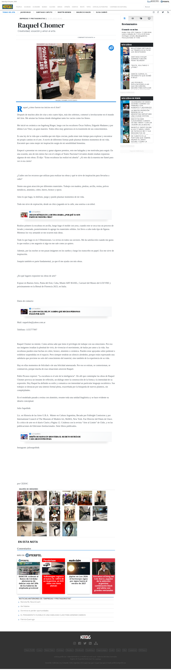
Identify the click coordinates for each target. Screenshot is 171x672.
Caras (39, 650)
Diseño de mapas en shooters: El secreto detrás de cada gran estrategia (55, 438)
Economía (40, 7)
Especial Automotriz (114, 7)
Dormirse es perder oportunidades (35, 610)
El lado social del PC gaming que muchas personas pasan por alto (54, 312)
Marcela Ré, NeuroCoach (30, 602)
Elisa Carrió (101, 12)
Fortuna (60, 650)
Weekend (79, 650)
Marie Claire (49, 650)
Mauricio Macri (83, 12)
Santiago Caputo (44, 12)
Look (112, 650)
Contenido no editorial (136, 7)
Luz (118, 650)
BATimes (142, 650)
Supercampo (102, 650)
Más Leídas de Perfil (131, 98)
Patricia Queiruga (28, 619)
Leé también (35, 212)
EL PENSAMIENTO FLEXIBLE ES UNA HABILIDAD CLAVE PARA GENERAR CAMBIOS (53, 615)
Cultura (58, 7)
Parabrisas (90, 650)
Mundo (49, 7)
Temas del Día (8, 12)
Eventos (85, 7)
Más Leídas (127, 44)
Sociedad (30, 7)
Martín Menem (65, 12)
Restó (93, 7)
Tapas (100, 7)
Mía (124, 650)
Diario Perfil (29, 650)
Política (20, 7)
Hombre (69, 650)
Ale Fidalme (25, 606)
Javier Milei (25, 12)
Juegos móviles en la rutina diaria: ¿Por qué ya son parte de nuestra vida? (54, 216)
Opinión (75, 7)
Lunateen (132, 650)
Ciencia (67, 7)
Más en (29, 555)
